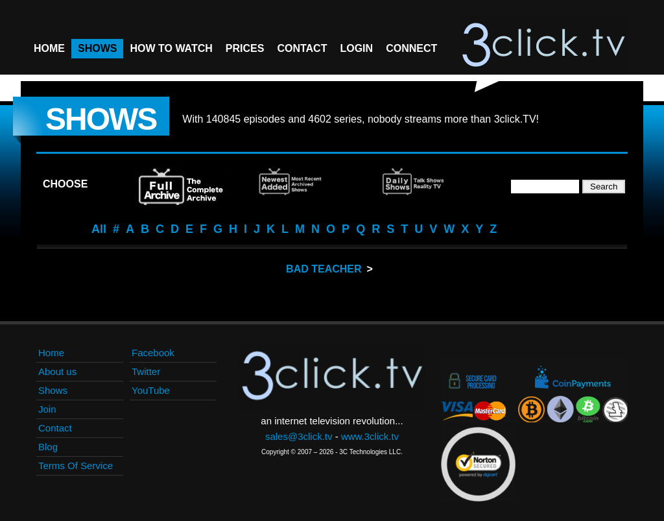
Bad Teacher (323, 268)
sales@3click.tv (299, 436)
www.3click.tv (370, 436)
